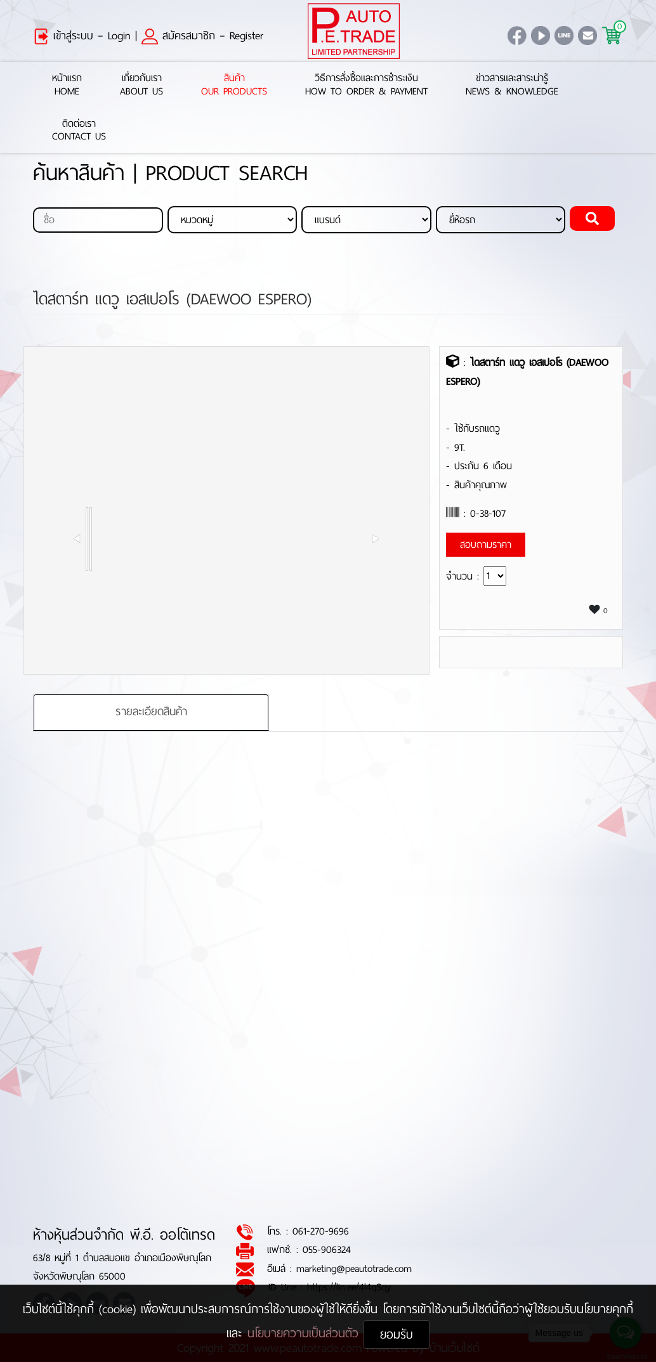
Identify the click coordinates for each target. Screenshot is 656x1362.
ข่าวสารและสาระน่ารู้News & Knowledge (512, 85)
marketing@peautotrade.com (354, 1268)
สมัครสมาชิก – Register (202, 35)
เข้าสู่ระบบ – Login (82, 35)
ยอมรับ (396, 1334)
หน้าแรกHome (67, 85)
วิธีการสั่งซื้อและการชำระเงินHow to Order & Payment (366, 85)
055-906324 (327, 1250)
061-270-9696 (320, 1231)
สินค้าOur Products (234, 85)
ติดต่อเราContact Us (79, 130)
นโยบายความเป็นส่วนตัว (305, 1333)
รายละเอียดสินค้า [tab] (151, 712)
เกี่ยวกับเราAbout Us (141, 85)
